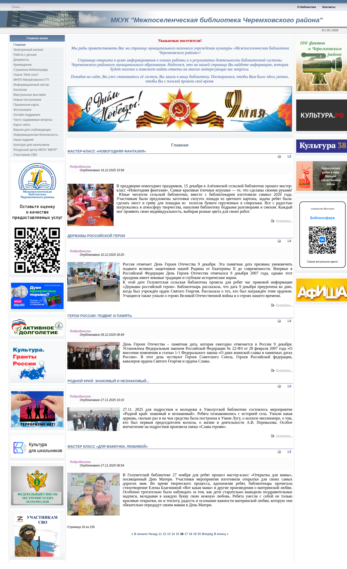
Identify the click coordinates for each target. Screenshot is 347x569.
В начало (141, 534)
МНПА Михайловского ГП (31, 80)
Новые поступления (27, 100)
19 (194, 534)
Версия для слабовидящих (32, 130)
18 (190, 534)
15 (177, 534)
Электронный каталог (29, 50)
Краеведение (23, 64)
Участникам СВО (25, 154)
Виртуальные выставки (30, 94)
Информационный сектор (31, 84)
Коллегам (20, 90)
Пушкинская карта (26, 104)
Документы (21, 60)
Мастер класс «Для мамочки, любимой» (108, 446)
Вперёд (207, 534)
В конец (219, 534)
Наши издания (24, 140)
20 (199, 534)
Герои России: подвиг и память (100, 316)
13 (168, 534)
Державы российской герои (96, 236)
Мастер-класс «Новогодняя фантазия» (107, 151)
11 (160, 534)
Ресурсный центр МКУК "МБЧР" (36, 150)
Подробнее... (284, 220)
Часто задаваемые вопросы (33, 120)
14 (173, 534)
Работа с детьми (25, 54)
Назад (153, 534)
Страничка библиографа (31, 70)
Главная (20, 44)
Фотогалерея (23, 110)
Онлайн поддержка (27, 114)
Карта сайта (22, 124)
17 (186, 534)
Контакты (328, 7)
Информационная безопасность (36, 134)
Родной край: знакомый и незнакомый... (108, 381)
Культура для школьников (32, 144)
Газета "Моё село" (26, 74)
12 (164, 534)
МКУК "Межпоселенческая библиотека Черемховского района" (217, 20)
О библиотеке (306, 7)
